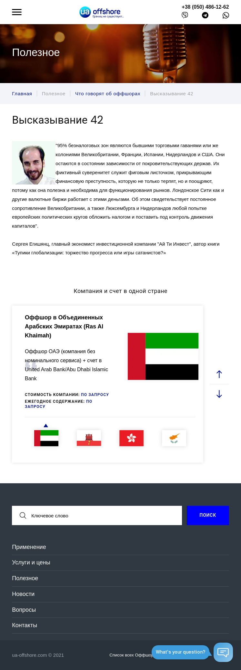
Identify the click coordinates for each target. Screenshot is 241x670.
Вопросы (24, 610)
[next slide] (219, 393)
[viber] (185, 16)
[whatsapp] (226, 17)
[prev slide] (219, 374)
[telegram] (205, 16)
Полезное (25, 578)
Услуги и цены (31, 562)
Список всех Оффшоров (137, 654)
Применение (29, 547)
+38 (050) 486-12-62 (205, 7)
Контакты (24, 625)
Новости (23, 594)
